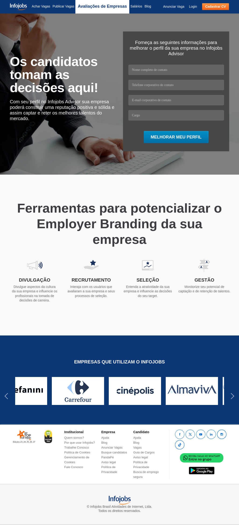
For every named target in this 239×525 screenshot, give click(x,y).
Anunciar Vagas (112, 447)
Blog (147, 6)
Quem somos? (74, 437)
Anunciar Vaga (173, 6)
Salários (136, 6)
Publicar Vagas (63, 6)
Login (193, 6)
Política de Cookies (77, 452)
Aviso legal (108, 462)
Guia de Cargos (144, 452)
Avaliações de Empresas (102, 6)
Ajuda (105, 437)
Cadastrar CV (215, 6)
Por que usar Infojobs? (79, 442)
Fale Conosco (73, 467)
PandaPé (107, 457)
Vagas (137, 447)
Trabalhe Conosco (76, 447)
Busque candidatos (114, 452)
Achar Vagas (41, 6)
